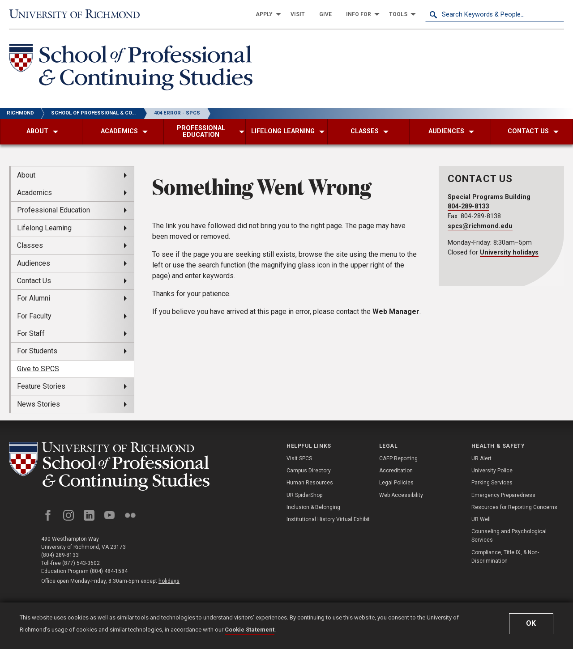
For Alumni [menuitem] (33, 298)
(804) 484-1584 (109, 571)
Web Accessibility (401, 495)
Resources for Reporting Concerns (514, 507)
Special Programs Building (489, 197)
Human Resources (309, 482)
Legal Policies (396, 482)
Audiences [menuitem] (33, 263)
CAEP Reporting (398, 458)
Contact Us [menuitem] (34, 280)
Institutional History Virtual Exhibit (328, 519)
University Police (492, 470)
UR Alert (481, 458)
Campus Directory (308, 470)
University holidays (509, 252)
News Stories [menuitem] (38, 404)
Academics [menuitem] (34, 192)
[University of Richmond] (78, 14)
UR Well (481, 519)
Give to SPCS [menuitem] (38, 369)
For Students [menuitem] (37, 351)
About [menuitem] (26, 175)
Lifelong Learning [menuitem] (44, 228)
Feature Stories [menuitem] (41, 386)
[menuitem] (265, 14)
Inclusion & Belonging (313, 507)
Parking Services (492, 482)
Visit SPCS (299, 458)
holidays (169, 581)
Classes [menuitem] (30, 245)
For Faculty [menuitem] (34, 316)
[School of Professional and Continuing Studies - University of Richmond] (109, 466)
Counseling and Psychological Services (509, 535)
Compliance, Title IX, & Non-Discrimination (505, 556)
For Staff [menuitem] (31, 333)
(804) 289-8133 (60, 555)
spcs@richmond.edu (480, 226)
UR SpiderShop (304, 495)
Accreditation (396, 470)
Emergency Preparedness (503, 495)
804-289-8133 (468, 206)
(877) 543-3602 (81, 563)
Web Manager (395, 311)
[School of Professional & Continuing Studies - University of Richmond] (130, 68)
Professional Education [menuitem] (53, 210)
